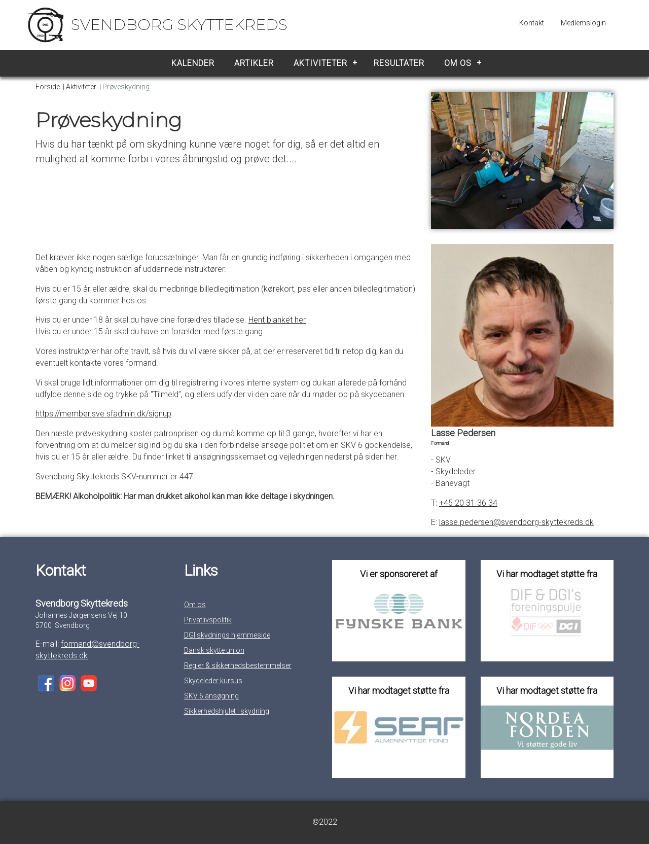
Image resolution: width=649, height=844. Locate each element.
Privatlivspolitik (208, 620)
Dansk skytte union (214, 650)
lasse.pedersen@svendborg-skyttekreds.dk (516, 522)
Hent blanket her (277, 320)
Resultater (399, 63)
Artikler (254, 63)
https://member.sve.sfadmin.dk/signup (103, 413)
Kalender (192, 63)
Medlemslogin (583, 23)
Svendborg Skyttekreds (179, 24)
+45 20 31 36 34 (468, 503)
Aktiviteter (320, 63)
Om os (458, 63)
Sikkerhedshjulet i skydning (226, 711)
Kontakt (531, 23)
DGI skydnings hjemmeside (227, 635)
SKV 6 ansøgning (211, 696)
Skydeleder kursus (213, 681)
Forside (47, 87)
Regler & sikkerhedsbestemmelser (238, 665)
